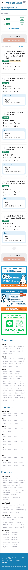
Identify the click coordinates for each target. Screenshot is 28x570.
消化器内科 (5, 348)
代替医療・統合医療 (7, 397)
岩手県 (15, 413)
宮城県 (21, 413)
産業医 (16, 393)
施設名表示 (5, 499)
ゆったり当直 (13, 487)
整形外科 (5, 363)
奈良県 (4, 444)
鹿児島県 (16, 465)
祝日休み (5, 483)
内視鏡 (22, 490)
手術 (21, 524)
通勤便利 (5, 480)
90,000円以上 (14, 539)
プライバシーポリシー (7, 559)
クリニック (5, 507)
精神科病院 (19, 505)
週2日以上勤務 (6, 485)
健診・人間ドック (20, 376)
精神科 (4, 393)
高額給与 (5, 478)
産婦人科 (5, 381)
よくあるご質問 (6, 557)
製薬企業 (5, 512)
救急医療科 (5, 386)
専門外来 (5, 522)
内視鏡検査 (18, 522)
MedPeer (4, 562)
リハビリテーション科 (15, 388)
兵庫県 (21, 442)
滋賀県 (4, 442)
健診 (12, 509)
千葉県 (4, 423)
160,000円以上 (15, 544)
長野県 (9, 431)
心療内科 (10, 393)
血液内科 (12, 348)
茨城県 (4, 421)
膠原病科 (5, 353)
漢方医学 (5, 395)
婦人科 (15, 381)
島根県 (9, 449)
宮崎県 (9, 465)
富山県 (9, 428)
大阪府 (15, 442)
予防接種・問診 (18, 527)
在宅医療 (5, 371)
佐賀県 (9, 462)
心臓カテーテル (14, 524)
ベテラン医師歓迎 (16, 492)
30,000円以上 (14, 532)
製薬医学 (23, 393)
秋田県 (4, 415)
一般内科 (5, 346)
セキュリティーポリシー (8, 560)
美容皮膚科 (12, 395)
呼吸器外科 (20, 359)
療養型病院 (12, 505)
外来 (4, 517)
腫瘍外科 (5, 376)
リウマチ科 (5, 388)
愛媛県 (15, 457)
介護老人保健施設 (20, 509)
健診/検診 (5, 487)
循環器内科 (12, 346)
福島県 (15, 415)
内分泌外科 (18, 363)
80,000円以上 (6, 539)
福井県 (21, 428)
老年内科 (5, 374)
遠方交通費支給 (13, 480)
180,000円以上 (6, 547)
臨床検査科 (5, 400)
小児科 (18, 378)
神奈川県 (16, 423)
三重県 (21, 436)
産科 (10, 381)
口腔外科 (11, 366)
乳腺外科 (5, 366)
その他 (12, 400)
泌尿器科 (12, 378)
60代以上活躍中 (6, 497)
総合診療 (11, 376)
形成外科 (11, 363)
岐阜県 (4, 436)
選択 (22, 19)
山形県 (9, 415)
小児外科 (20, 361)
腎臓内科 (11, 371)
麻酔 (8, 520)
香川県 (9, 457)
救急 (4, 520)
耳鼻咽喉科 (5, 378)
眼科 (20, 381)
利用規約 (23, 557)
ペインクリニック (18, 383)
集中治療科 (13, 386)
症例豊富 (21, 487)
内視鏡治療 (5, 524)
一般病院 (5, 505)
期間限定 (22, 483)
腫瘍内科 (11, 353)
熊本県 (21, 462)
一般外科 (5, 359)
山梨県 (4, 431)
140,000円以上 (6, 544)
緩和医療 (5, 390)
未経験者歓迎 (6, 495)
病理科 (16, 397)
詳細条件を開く (14, 28)
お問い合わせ (15, 557)
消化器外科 (5, 361)
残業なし (21, 480)
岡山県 (15, 449)
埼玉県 (21, 421)
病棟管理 (9, 517)
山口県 (4, 452)
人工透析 (18, 371)
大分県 (4, 465)
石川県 (15, 428)
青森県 (9, 413)
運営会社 (18, 560)
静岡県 (9, 436)
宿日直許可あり (16, 497)
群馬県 (15, 421)
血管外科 (18, 366)
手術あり (17, 490)
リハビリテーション (15, 507)
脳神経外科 (13, 361)
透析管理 (20, 517)
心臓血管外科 (12, 359)
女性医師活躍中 (6, 492)
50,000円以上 (14, 535)
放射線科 (11, 390)
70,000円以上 (14, 537)
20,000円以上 (6, 532)
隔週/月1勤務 (15, 485)
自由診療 (5, 527)
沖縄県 (22, 465)
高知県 (21, 457)
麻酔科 (9, 383)
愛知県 (15, 436)
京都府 (9, 442)
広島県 (21, 449)
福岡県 (4, 462)
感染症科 (19, 351)
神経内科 (19, 348)
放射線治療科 (19, 390)
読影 (15, 517)
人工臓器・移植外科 (14, 374)
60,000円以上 (6, 537)
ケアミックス (6, 509)
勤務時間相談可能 (13, 483)
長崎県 (15, 462)
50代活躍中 (14, 495)
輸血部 (21, 397)
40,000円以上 (6, 535)
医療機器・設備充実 (7, 490)
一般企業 (11, 512)
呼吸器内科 (19, 346)
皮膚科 (4, 383)
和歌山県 (10, 444)
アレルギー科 (21, 386)
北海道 (4, 413)
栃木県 (9, 421)
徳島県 (4, 457)
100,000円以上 (6, 542)
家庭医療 (12, 351)
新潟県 (4, 428)
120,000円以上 (15, 542)
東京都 (9, 423)
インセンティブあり (14, 478)
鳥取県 (4, 449)
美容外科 (19, 395)
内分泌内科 (5, 351)
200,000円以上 (15, 547)
